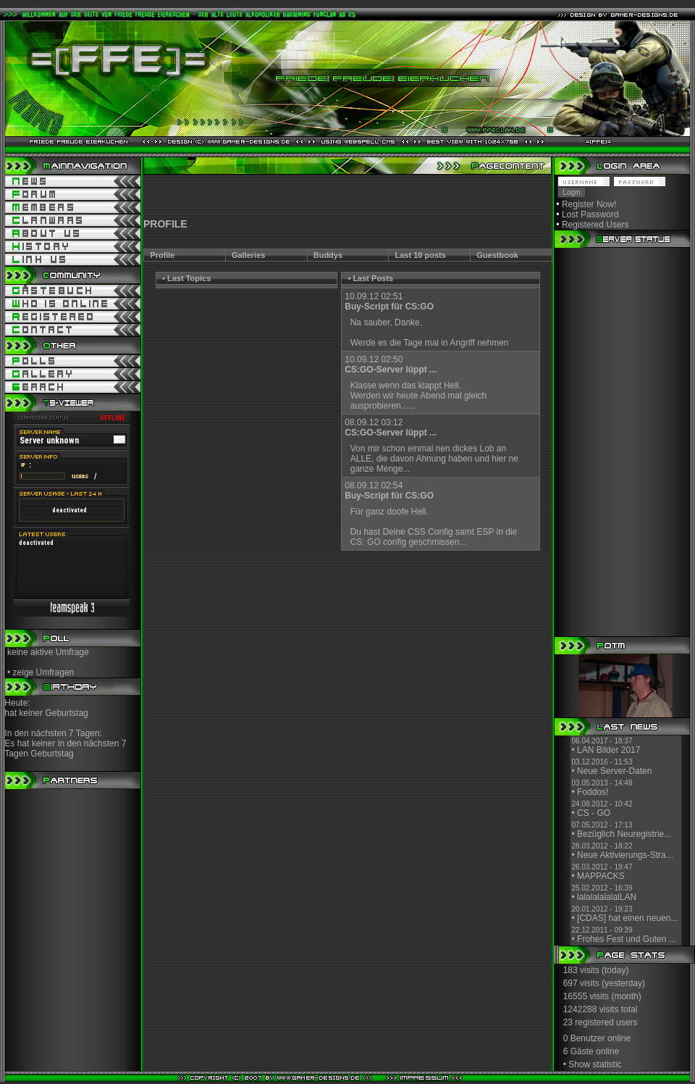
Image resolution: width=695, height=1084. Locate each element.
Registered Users (595, 225)
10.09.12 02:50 (391, 364)
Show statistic (594, 1064)
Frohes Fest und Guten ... (626, 939)
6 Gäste (578, 1051)
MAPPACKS (601, 876)
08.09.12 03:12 (391, 427)
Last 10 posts (420, 255)
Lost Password (590, 214)
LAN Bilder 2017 (608, 750)
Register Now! (589, 204)
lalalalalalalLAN (606, 897)
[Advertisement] (347, 196)
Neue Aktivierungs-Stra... (625, 855)
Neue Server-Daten (614, 771)
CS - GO (593, 813)
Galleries (248, 255)
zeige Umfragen (44, 672)
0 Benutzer (584, 1038)
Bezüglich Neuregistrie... (624, 834)
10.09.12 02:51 (389, 301)
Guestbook (497, 255)
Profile (162, 255)
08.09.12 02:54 (389, 490)
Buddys (327, 255)
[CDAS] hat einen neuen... (627, 918)
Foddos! (592, 792)
